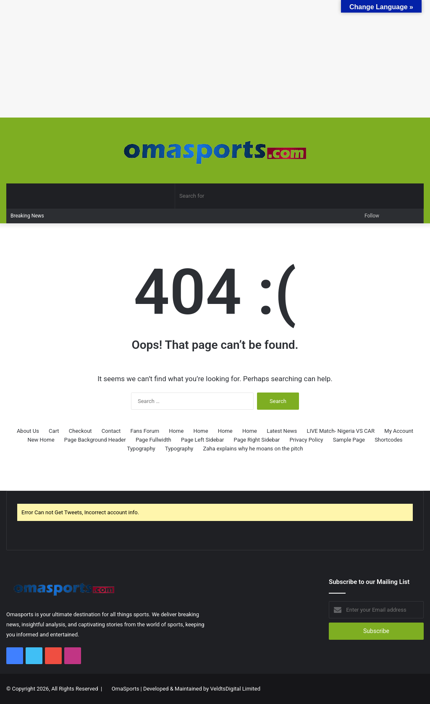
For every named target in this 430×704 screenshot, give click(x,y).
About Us (28, 431)
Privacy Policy (306, 440)
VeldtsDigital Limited (235, 689)
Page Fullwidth (153, 440)
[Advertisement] (215, 59)
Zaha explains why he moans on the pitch (253, 448)
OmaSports (125, 689)
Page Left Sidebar (202, 440)
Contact (111, 431)
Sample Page (349, 440)
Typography (141, 448)
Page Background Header (95, 440)
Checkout (80, 431)
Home (176, 431)
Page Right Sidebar (257, 440)
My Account (398, 431)
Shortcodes (388, 440)
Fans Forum (145, 431)
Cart (54, 431)
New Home (40, 440)
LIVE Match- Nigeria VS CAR (341, 431)
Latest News (282, 431)
